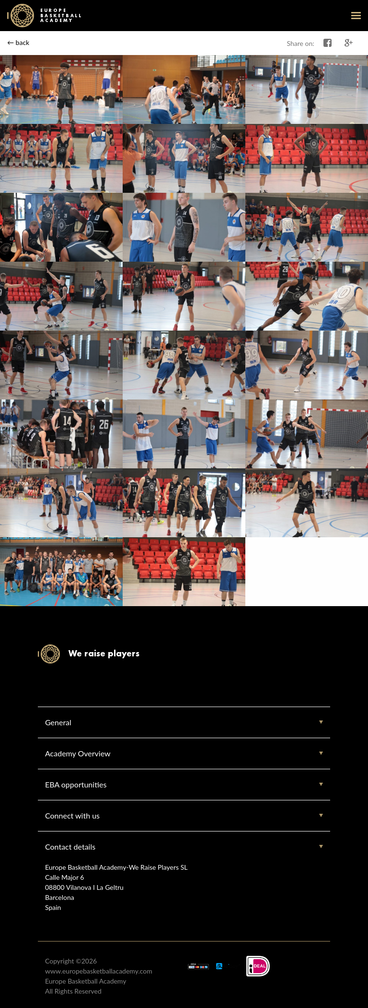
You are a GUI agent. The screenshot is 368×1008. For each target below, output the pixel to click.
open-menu (356, 15)
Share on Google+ (348, 43)
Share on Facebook (327, 43)
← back (18, 42)
